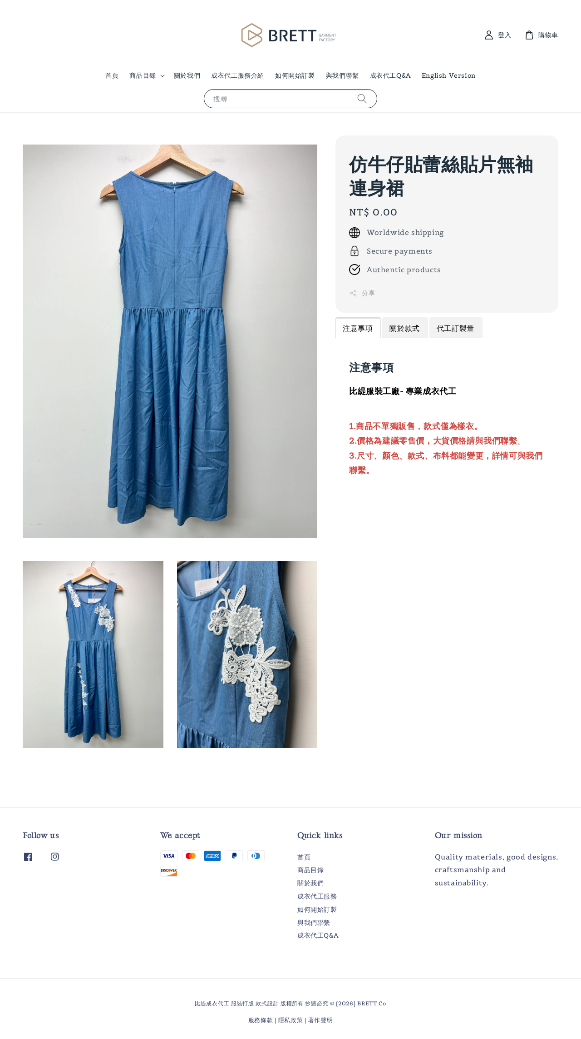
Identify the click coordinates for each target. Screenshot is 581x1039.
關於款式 (404, 328)
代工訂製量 (455, 328)
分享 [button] (362, 293)
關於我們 (187, 75)
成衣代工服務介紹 (237, 75)
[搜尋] (362, 98)
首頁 (111, 75)
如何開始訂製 (295, 75)
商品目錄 (142, 75)
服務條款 (260, 1020)
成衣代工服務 (317, 896)
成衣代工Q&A (390, 75)
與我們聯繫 (342, 75)
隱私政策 (290, 1020)
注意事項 (358, 328)
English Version (449, 75)
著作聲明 (320, 1020)
